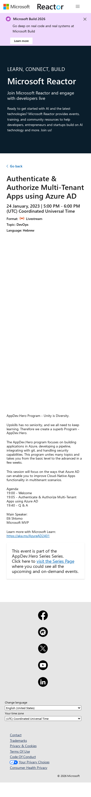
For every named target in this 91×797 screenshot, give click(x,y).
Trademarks (18, 740)
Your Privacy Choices (29, 762)
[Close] (85, 19)
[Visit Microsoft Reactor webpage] (50, 6)
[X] (43, 652)
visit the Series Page (55, 561)
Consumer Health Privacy (28, 767)
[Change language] (43, 707)
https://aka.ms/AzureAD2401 (28, 535)
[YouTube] (43, 668)
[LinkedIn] (43, 685)
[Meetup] (43, 635)
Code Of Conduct (23, 756)
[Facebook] (43, 618)
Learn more (21, 41)
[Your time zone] (43, 718)
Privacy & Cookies (23, 745)
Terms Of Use (20, 751)
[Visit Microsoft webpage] (16, 6)
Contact (16, 735)
